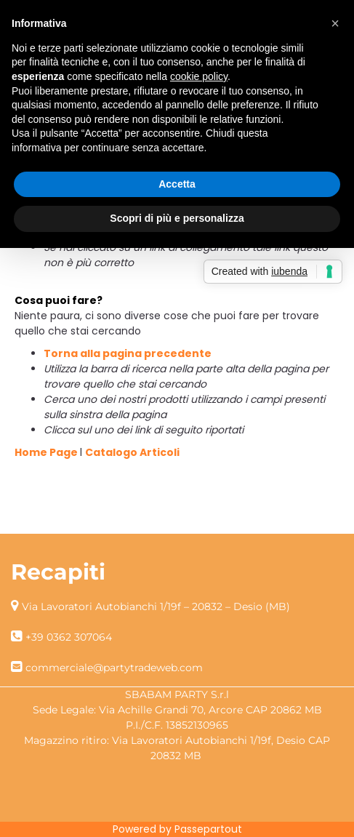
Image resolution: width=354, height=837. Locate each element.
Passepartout (208, 829)
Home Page (47, 452)
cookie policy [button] (199, 76)
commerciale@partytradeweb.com (114, 667)
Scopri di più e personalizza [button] (177, 218)
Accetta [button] (177, 184)
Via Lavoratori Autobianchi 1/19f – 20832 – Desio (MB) (156, 606)
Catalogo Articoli (132, 452)
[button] (335, 23)
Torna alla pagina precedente (128, 353)
